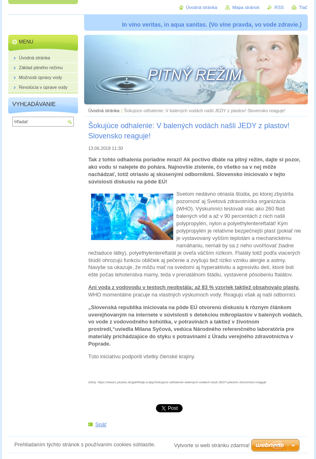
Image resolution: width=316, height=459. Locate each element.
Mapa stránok (245, 7)
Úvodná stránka (103, 110)
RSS (279, 7)
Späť (101, 424)
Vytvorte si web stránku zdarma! (212, 445)
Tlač (303, 7)
